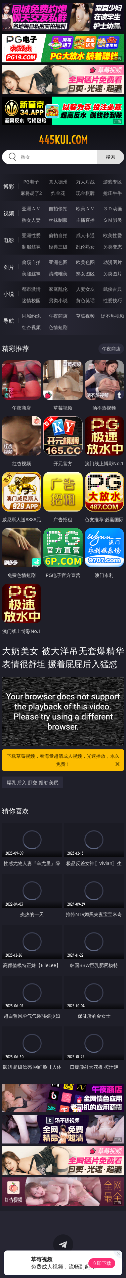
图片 (8, 267)
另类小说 (58, 300)
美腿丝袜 (31, 273)
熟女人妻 (31, 220)
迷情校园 (31, 300)
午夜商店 (58, 316)
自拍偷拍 (58, 208)
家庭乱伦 (58, 289)
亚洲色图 (58, 262)
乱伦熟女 (85, 247)
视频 (8, 213)
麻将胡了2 (31, 193)
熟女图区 (85, 273)
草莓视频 (85, 316)
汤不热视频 (112, 316)
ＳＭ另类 (112, 220)
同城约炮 (31, 316)
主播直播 (85, 220)
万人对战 (85, 181)
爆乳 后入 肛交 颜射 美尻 (33, 782)
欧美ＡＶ (85, 208)
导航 (8, 320)
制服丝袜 (31, 247)
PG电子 (31, 181)
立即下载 (101, 1263)
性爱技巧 (112, 300)
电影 (8, 240)
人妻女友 (85, 289)
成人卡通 (85, 235)
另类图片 (112, 273)
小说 (8, 294)
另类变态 (112, 247)
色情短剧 (58, 327)
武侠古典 (112, 289)
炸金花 (58, 193)
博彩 (8, 186)
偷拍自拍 (58, 235)
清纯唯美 (58, 273)
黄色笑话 (85, 300)
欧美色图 (85, 262)
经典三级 (58, 247)
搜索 (110, 157)
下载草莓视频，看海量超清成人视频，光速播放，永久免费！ (64, 760)
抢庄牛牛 (112, 193)
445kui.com (63, 140)
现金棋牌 (85, 193)
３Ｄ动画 (112, 208)
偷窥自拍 (31, 262)
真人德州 (58, 181)
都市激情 (31, 289)
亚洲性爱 (31, 235)
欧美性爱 (112, 235)
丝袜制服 (58, 220)
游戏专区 (112, 181)
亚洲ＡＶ (31, 208)
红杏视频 (31, 327)
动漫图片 (112, 262)
